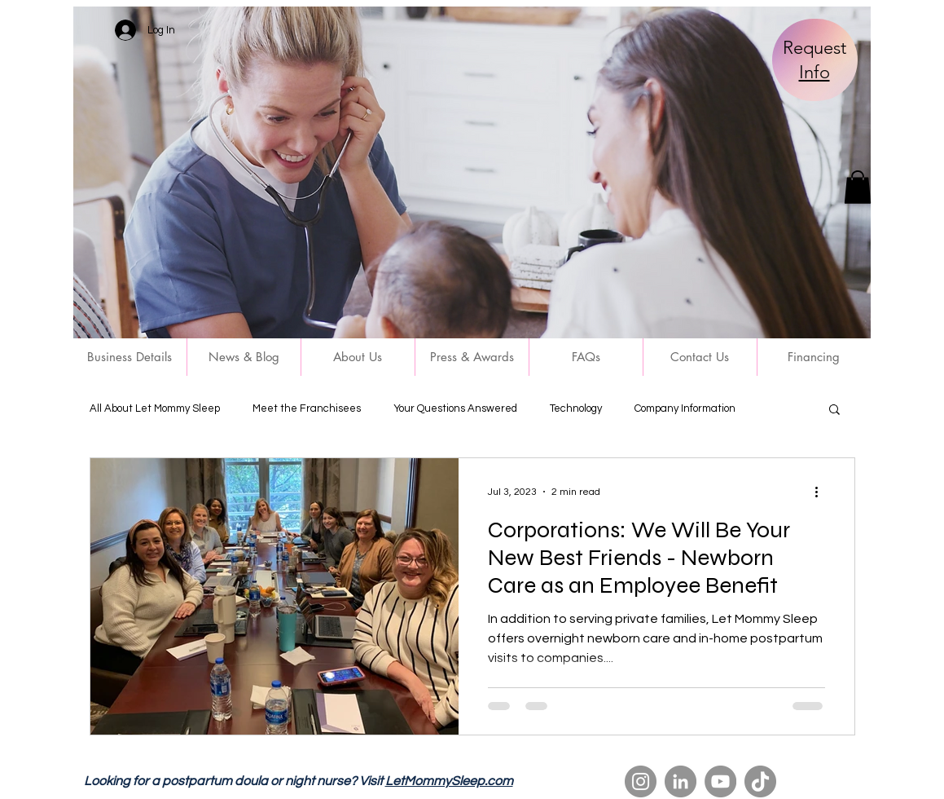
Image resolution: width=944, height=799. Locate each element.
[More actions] (822, 491)
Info (814, 72)
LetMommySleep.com (449, 781)
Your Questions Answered (455, 408)
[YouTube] (720, 781)
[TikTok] (760, 781)
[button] (858, 187)
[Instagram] (640, 781)
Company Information (684, 408)
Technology (576, 408)
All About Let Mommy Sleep (155, 408)
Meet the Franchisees (306, 408)
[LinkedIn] (680, 781)
